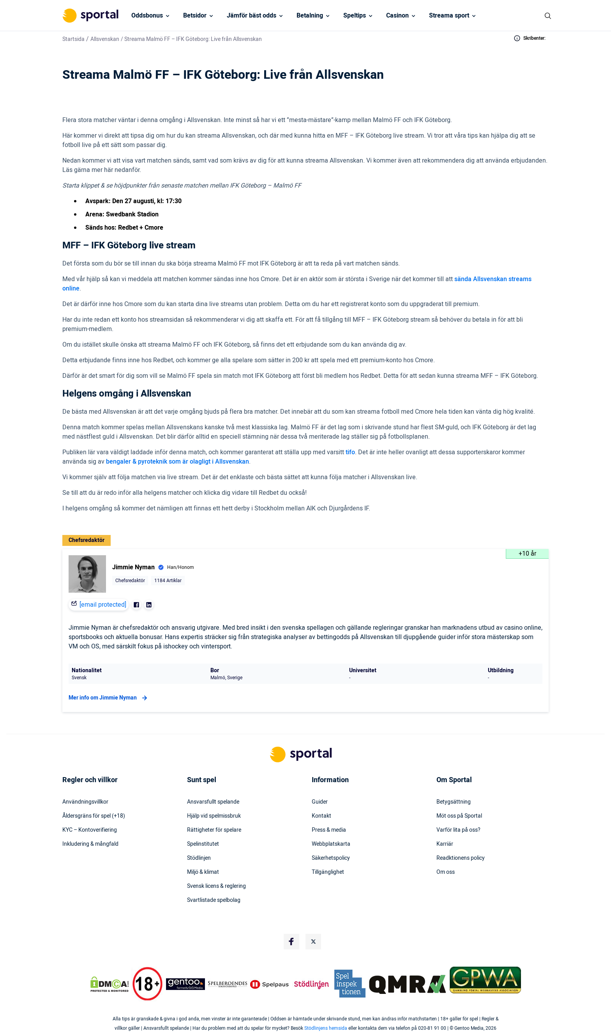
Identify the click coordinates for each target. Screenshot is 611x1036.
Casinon (397, 15)
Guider (320, 802)
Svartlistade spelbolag (213, 900)
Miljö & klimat (203, 872)
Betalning (310, 15)
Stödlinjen (199, 858)
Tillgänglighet (328, 872)
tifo (350, 452)
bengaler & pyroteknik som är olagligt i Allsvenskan (177, 461)
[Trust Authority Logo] (185, 984)
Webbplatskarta (331, 844)
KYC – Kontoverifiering (89, 830)
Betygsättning (453, 802)
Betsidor (195, 15)
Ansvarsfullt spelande (213, 802)
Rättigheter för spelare (214, 830)
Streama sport (449, 15)
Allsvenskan (104, 39)
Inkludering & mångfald (90, 844)
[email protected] (102, 604)
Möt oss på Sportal (459, 816)
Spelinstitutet (203, 844)
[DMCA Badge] (109, 984)
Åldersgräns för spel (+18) (93, 816)
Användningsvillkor (85, 802)
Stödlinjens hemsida (325, 1028)
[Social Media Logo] (291, 941)
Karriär (444, 844)
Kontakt (321, 816)
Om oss (445, 872)
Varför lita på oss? (458, 830)
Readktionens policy (460, 858)
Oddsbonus (147, 15)
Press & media (329, 830)
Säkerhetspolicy (331, 858)
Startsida (73, 39)
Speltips (354, 15)
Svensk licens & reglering (216, 886)
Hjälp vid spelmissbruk (214, 816)
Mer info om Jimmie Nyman (109, 698)
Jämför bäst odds (251, 15)
